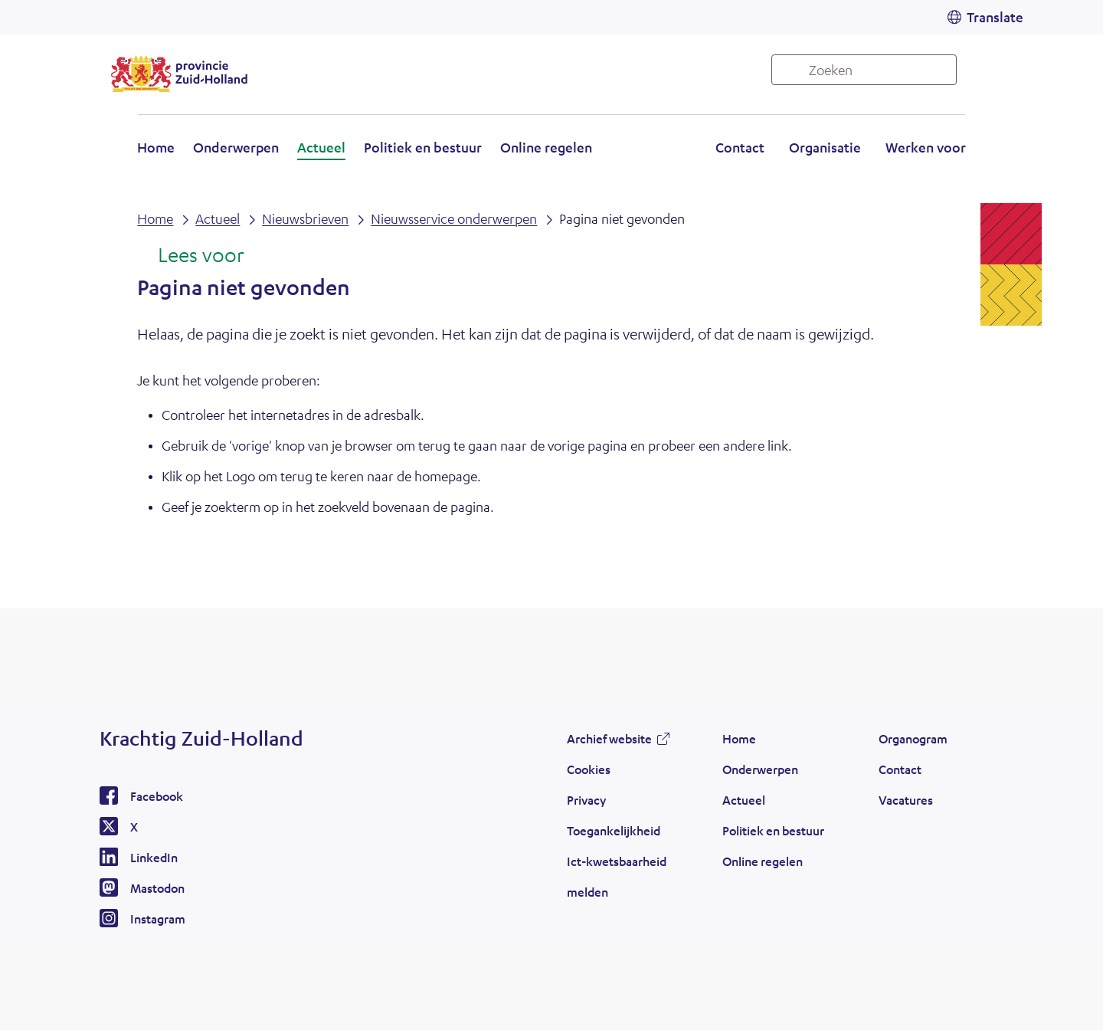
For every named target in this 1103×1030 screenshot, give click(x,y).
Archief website (609, 738)
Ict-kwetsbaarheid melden (616, 876)
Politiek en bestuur (423, 147)
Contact (739, 147)
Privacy (586, 799)
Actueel (321, 147)
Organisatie (825, 147)
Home (156, 147)
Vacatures (906, 799)
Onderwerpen (236, 147)
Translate (995, 16)
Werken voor (925, 147)
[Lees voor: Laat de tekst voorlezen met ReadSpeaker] (190, 256)
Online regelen (546, 147)
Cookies (588, 769)
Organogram (913, 738)
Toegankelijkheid (613, 830)
